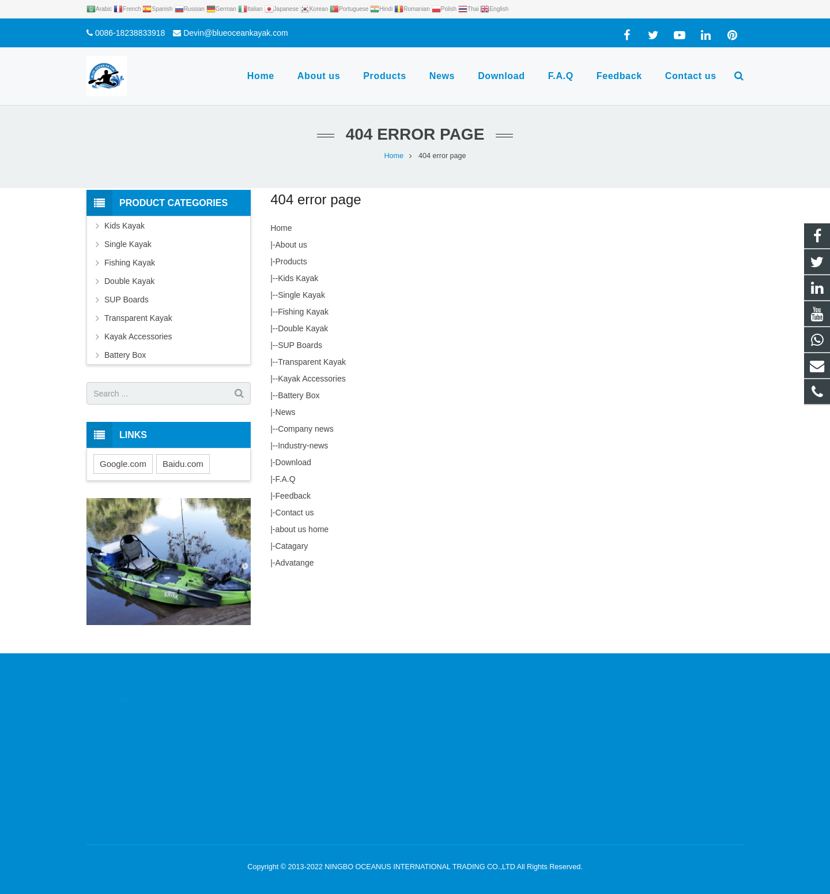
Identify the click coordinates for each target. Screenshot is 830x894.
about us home (302, 529)
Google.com (123, 464)
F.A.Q (286, 479)
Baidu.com (183, 464)
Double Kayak (303, 328)
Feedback (293, 495)
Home (281, 228)
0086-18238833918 (130, 33)
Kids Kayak (298, 278)
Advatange (295, 562)
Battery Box (298, 395)
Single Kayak (301, 295)
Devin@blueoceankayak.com (235, 33)
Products (291, 261)
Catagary (292, 546)
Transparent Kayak (312, 361)
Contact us (295, 512)
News (286, 412)
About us (291, 244)
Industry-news (303, 445)
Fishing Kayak (303, 311)
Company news (306, 428)
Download (293, 462)
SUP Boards (300, 345)
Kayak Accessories (312, 378)
